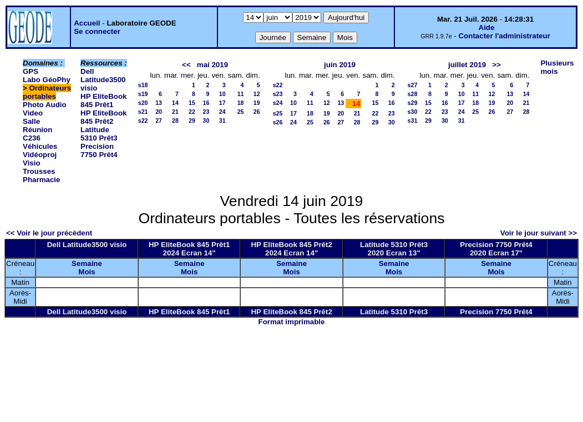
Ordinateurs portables (47, 92)
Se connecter (97, 31)
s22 (143, 120)
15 (192, 102)
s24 (278, 102)
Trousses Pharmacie (41, 175)
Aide (487, 27)
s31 (413, 120)
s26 (278, 122)
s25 (278, 113)
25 (240, 111)
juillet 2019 (467, 65)
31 (222, 120)
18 (240, 102)
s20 (143, 102)
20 (158, 111)
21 (175, 111)
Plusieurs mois (557, 67)
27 (158, 120)
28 (175, 120)
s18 (143, 85)
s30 (413, 111)
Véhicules (40, 146)
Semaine (87, 263)
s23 (278, 94)
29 (192, 120)
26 (257, 111)
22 (192, 111)
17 (222, 102)
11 (240, 94)
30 (206, 120)
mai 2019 (212, 65)
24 (222, 111)
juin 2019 (340, 65)
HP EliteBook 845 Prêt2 (103, 117)
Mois (86, 272)
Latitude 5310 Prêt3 (99, 133)
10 (222, 94)
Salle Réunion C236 (37, 129)
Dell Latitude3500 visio (102, 79)
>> (496, 65)
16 (206, 102)
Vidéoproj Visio (40, 158)
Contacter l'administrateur (504, 36)
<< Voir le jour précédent (49, 233)
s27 (413, 85)
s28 (413, 94)
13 (158, 102)
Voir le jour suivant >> (538, 233)
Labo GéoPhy (46, 80)
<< (186, 65)
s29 (413, 102)
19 (257, 102)
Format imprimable (291, 322)
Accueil (87, 23)
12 (257, 94)
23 (206, 111)
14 (175, 102)
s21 (143, 111)
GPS (30, 71)
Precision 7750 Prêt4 (99, 150)
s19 (143, 94)
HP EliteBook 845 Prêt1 (103, 100)
